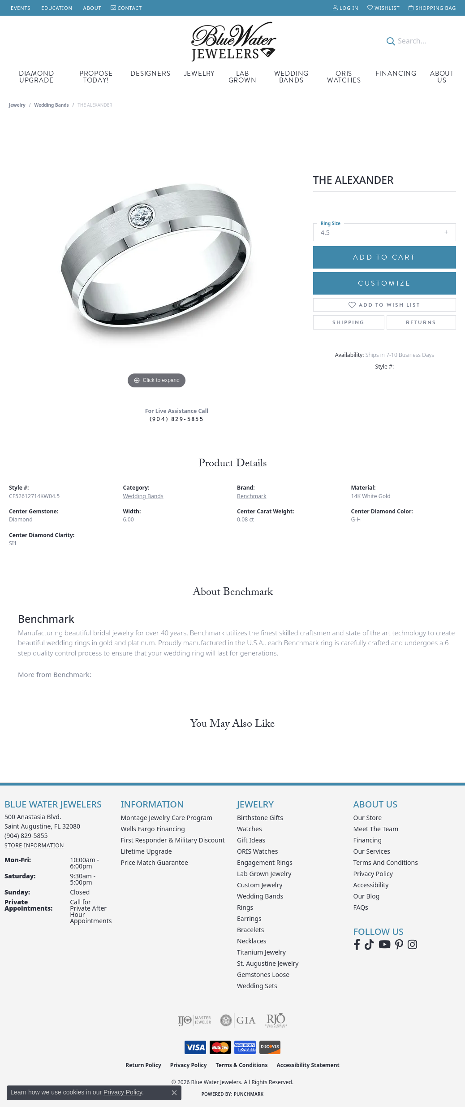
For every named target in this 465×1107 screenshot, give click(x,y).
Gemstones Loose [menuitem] (263, 974)
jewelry (17, 105)
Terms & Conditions (242, 1065)
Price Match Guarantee (154, 862)
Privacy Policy (373, 873)
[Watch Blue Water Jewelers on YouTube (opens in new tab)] (385, 944)
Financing (396, 73)
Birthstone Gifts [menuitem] (260, 817)
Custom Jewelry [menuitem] (259, 885)
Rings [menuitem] (245, 907)
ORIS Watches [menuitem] (257, 851)
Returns (421, 322)
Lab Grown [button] (242, 77)
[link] (19, 8)
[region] (156, 256)
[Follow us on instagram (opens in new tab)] (412, 944)
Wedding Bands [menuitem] (260, 896)
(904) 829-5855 (177, 419)
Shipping (348, 322)
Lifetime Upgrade (146, 851)
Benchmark (252, 496)
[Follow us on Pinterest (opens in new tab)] (399, 944)
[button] (345, 8)
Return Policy (143, 1065)
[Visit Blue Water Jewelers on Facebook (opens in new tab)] (356, 944)
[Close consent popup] (174, 1092)
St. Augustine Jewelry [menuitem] (267, 963)
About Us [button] (442, 77)
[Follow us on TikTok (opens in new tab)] (369, 944)
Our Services (371, 851)
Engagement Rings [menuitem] (265, 862)
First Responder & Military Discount (173, 840)
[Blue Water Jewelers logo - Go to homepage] (232, 41)
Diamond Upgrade (36, 77)
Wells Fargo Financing (153, 829)
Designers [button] (150, 73)
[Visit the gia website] (238, 1020)
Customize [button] (384, 283)
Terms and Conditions (385, 862)
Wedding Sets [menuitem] (257, 985)
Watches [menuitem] (249, 829)
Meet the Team (376, 829)
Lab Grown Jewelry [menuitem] (264, 873)
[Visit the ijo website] (194, 1020)
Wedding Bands (291, 77)
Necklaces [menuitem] (252, 941)
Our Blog (366, 896)
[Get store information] (34, 845)
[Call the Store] (26, 835)
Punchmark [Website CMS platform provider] (249, 1094)
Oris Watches (344, 77)
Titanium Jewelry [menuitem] (261, 952)
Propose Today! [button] (96, 77)
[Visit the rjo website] (276, 1020)
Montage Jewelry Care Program (167, 817)
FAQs (360, 907)
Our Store (367, 817)
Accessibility (371, 885)
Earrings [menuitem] (249, 918)
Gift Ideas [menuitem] (251, 840)
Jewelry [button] (199, 73)
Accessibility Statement (307, 1065)
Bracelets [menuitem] (250, 929)
